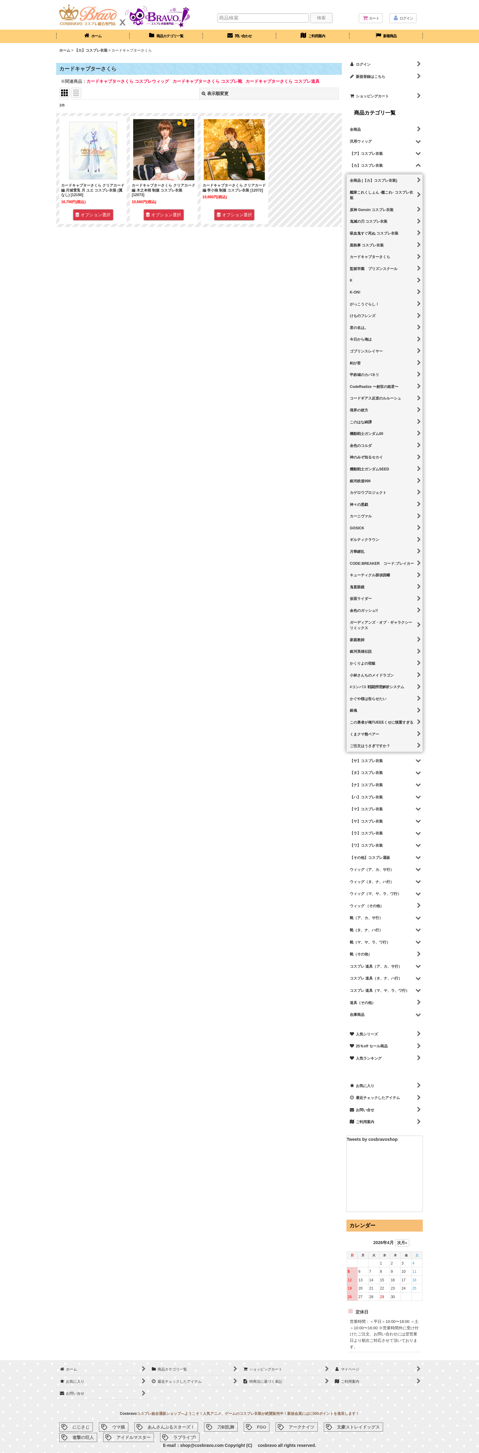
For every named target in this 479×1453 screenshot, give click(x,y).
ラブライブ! (184, 1437)
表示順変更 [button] (215, 93)
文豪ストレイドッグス (358, 1427)
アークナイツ (301, 1427)
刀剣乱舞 (225, 1427)
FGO (261, 1427)
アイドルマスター (133, 1437)
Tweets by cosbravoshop (372, 1139)
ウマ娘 (118, 1427)
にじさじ (81, 1427)
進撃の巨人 (83, 1437)
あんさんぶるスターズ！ (171, 1427)
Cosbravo (128, 1413)
